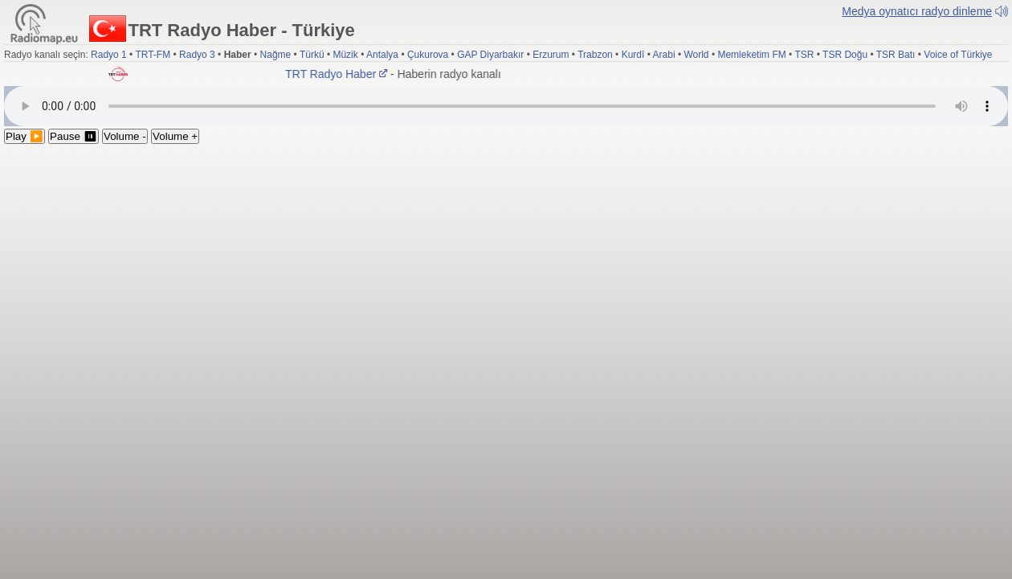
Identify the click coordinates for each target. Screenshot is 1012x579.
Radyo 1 (109, 54)
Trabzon (595, 54)
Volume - (125, 136)
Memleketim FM (751, 54)
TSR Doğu (844, 54)
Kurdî (633, 54)
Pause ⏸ (73, 136)
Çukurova (427, 54)
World (696, 54)
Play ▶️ (24, 136)
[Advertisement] (506, 264)
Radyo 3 (197, 54)
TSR (804, 54)
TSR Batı (896, 54)
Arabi (664, 54)
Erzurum (551, 54)
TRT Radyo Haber (339, 74)
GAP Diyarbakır (490, 54)
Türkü (312, 54)
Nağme (276, 54)
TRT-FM (152, 54)
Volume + (175, 136)
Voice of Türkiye (958, 54)
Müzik (345, 54)
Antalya (382, 54)
